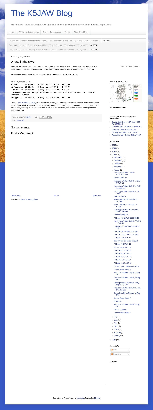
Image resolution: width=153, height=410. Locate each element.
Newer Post (16, 196)
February (117, 333)
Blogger (97, 398)
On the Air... (118, 301)
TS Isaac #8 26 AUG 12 (122, 238)
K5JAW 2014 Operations (28, 32)
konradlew (80, 398)
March (116, 329)
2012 (114, 155)
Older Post (97, 196)
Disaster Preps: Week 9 (122, 247)
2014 (114, 148)
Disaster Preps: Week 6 (122, 313)
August (117, 170)
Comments (116, 354)
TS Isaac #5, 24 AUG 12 (122, 254)
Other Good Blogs (81, 32)
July (116, 317)
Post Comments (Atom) (29, 200)
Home (11, 32)
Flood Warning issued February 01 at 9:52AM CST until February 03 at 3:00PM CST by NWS (48, 50)
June (116, 320)
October (117, 164)
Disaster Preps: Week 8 (122, 269)
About (67, 32)
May (116, 323)
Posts (114, 350)
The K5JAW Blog (41, 13)
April (116, 326)
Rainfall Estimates (120, 178)
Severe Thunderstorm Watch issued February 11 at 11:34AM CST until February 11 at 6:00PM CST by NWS (54, 41)
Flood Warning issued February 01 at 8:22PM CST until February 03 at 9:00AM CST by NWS (48, 45)
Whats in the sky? (120, 310)
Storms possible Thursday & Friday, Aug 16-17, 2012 (126, 284)
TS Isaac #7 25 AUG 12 (122, 244)
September (118, 167)
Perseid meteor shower (26, 103)
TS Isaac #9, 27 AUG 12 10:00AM (126, 235)
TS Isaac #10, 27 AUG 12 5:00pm (126, 231)
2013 (114, 151)
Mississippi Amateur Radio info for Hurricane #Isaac (126, 211)
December (118, 157)
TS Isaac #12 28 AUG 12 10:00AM (126, 218)
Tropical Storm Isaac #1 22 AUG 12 (126, 266)
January (117, 336)
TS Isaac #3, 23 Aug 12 (122, 260)
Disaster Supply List (121, 215)
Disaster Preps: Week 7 (122, 298)
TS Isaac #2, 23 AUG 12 (122, 263)
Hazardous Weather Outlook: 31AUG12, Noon (124, 174)
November (118, 160)
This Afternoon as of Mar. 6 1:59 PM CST (126, 127)
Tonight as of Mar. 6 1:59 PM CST (124, 130)
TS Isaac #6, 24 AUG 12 (122, 250)
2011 (114, 340)
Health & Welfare (120, 196)
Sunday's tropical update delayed (126, 241)
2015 (114, 145)
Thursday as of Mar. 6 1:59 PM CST (125, 132)
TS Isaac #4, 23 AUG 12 (122, 257)
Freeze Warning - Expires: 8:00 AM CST (126, 135)
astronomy (20, 120)
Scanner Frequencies (52, 32)
